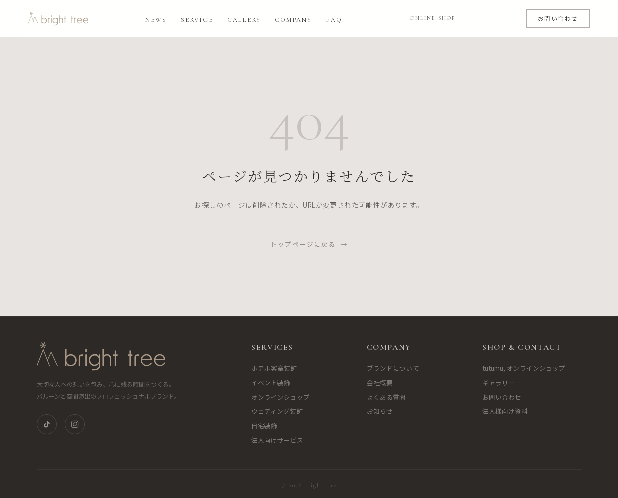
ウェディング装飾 (277, 411)
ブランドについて (393, 368)
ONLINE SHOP (432, 18)
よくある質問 (386, 397)
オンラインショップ (280, 397)
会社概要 (380, 382)
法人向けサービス (277, 440)
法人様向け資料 (505, 411)
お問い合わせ (558, 18)
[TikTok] (47, 424)
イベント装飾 (270, 382)
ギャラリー (498, 382)
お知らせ (380, 411)
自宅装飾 (264, 425)
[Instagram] (75, 424)
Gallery (244, 20)
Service (197, 20)
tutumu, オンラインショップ (523, 368)
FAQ (334, 20)
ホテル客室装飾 (274, 368)
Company (293, 20)
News (156, 20)
